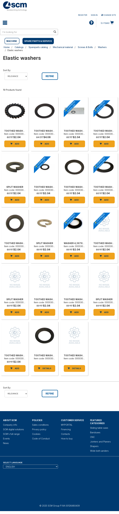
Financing (66, 429)
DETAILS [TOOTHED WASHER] (44, 368)
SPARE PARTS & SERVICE (38, 41)
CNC (92, 437)
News (6, 443)
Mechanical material (63, 47)
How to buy (67, 438)
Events (6, 438)
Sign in (94, 15)
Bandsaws (95, 432)
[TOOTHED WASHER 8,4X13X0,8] (104, 170)
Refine (50, 76)
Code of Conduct (41, 438)
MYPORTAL (67, 424)
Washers (102, 47)
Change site (108, 15)
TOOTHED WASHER (15, 130)
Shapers (94, 446)
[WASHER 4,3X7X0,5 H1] (74, 226)
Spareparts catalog (38, 47)
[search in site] (26, 32)
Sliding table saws (99, 428)
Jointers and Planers (100, 441)
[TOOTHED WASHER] (15, 114)
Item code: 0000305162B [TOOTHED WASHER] (76, 358)
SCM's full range (11, 434)
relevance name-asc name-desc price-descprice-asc (16, 76)
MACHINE (11, 41)
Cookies (36, 434)
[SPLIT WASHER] (15, 170)
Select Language (12, 462)
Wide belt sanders (99, 450)
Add (14, 143)
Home (7, 47)
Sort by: (7, 70)
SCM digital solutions (13, 429)
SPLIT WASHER (14, 187)
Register (82, 15)
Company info (10, 424)
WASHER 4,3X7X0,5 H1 (76, 243)
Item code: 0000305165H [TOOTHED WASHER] (46, 358)
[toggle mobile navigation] (5, 22)
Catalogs (19, 47)
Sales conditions (40, 424)
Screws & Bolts (85, 47)
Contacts (65, 434)
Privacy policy (39, 429)
